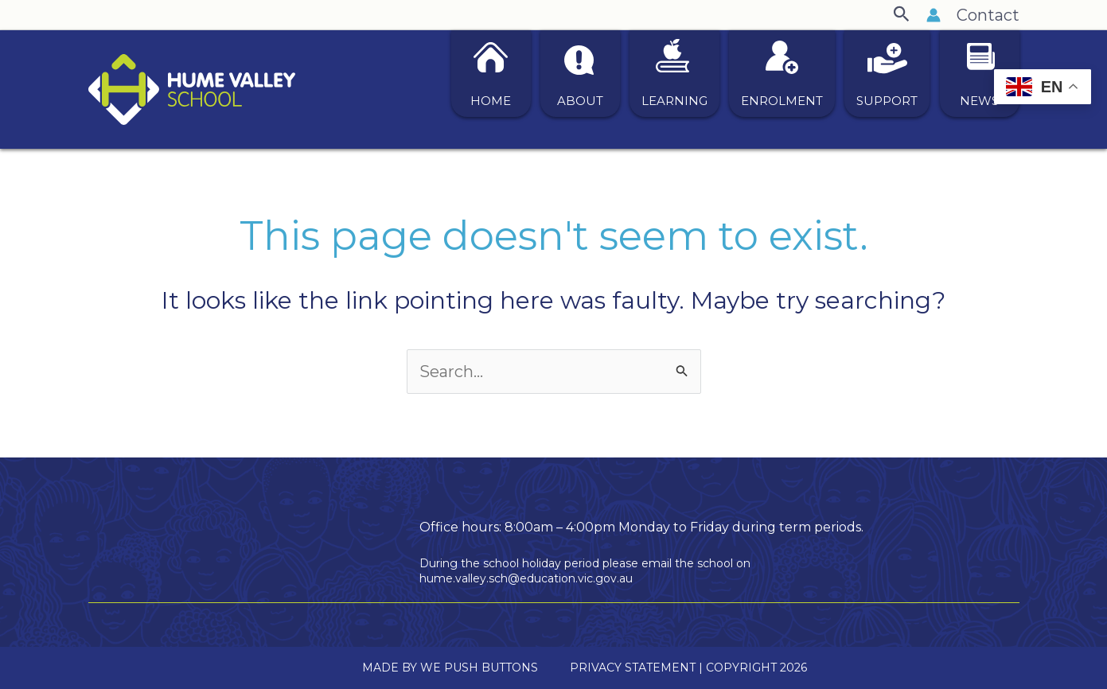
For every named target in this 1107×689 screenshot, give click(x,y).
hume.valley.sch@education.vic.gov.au (526, 578)
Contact (988, 15)
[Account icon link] (933, 15)
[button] (901, 14)
